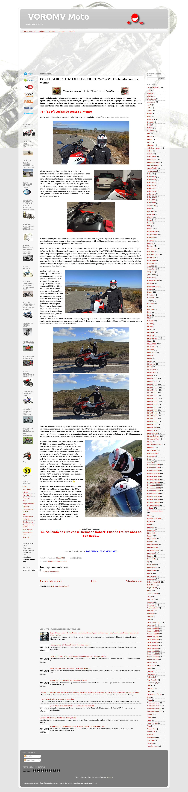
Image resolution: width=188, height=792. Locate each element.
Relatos (42, 31)
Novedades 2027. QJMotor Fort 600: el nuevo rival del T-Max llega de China (77, 726)
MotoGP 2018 (152, 398)
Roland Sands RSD (153, 582)
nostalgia (150, 462)
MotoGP (150, 375)
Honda (149, 289)
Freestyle (150, 263)
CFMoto (150, 136)
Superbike (151, 625)
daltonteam (151, 206)
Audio (149, 111)
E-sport (150, 223)
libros (149, 312)
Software (150, 614)
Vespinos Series (153, 703)
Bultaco (150, 128)
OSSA (149, 516)
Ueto (24, 501)
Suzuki (149, 668)
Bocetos (62, 31)
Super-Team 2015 (153, 622)
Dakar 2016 (151, 185)
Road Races (151, 579)
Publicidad (151, 559)
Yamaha (150, 743)
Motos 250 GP (152, 430)
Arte (149, 108)
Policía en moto (152, 544)
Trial (148, 691)
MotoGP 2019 (152, 401)
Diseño (149, 217)
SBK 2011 (151, 599)
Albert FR (26, 537)
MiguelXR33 (52, 561)
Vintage (150, 717)
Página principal (29, 31)
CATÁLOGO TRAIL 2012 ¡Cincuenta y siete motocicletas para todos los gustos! (78, 656)
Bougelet (150, 122)
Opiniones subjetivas (155, 511)
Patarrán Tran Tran (154, 518)
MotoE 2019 (151, 370)
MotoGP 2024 (152, 416)
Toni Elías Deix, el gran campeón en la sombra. (57, 699)
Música (149, 442)
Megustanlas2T (28, 504)
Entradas (28, 756)
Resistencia (151, 576)
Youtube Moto (152, 746)
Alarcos (150, 93)
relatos (59, 561)
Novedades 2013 (153, 465)
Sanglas (150, 596)
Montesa (150, 350)
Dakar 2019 (151, 194)
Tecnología (151, 674)
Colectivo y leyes (153, 148)
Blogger (109, 777)
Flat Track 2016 (153, 255)
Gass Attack (27, 489)
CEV (148, 134)
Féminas (150, 246)
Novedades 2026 (153, 502)
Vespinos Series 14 (154, 711)
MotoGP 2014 (152, 387)
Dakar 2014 (151, 180)
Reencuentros (152, 567)
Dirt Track (150, 211)
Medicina (150, 335)
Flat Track (150, 252)
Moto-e (150, 355)
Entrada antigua (134, 581)
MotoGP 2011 (152, 378)
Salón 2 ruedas (152, 593)
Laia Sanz (150, 309)
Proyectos (151, 553)
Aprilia (149, 105)
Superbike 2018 (153, 645)
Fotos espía (151, 260)
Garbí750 (150, 266)
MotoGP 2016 (152, 393)
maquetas (151, 332)
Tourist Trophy (152, 683)
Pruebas (150, 556)
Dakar (149, 174)
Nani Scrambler (28, 522)
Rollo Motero (27, 530)
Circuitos (150, 145)
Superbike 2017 (153, 642)
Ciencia (149, 139)
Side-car (150, 611)
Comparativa (151, 157)
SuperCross (151, 663)
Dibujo (149, 208)
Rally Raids (151, 565)
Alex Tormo (151, 99)
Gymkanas (151, 278)
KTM (149, 306)
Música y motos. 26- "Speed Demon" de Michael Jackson (70, 645)
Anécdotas (151, 102)
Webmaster (151, 737)
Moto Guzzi (151, 352)
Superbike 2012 (153, 628)
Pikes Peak (151, 533)
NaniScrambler (152, 453)
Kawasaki (150, 304)
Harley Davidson (153, 280)
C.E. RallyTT (151, 131)
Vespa (149, 700)
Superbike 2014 (153, 634)
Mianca (25, 492)
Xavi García (151, 740)
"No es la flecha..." (153, 87)
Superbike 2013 (153, 631)
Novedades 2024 (153, 496)
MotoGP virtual (152, 427)
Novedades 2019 (153, 482)
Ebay (149, 226)
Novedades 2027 (153, 505)
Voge (149, 720)
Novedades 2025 (153, 499)
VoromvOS (151, 732)
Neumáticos (151, 456)
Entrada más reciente (51, 581)
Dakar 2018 (151, 191)
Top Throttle (152, 680)
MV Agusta (151, 447)
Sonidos (150, 616)
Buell (149, 125)
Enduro (149, 229)
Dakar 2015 (151, 182)
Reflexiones (151, 570)
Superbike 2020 (153, 651)
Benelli (149, 113)
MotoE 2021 (151, 373)
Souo (149, 619)
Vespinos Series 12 (154, 706)
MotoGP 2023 (152, 413)
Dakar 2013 (151, 177)
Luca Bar (150, 321)
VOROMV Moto (56, 16)
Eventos (150, 243)
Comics (150, 154)
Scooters (150, 602)
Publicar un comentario (51, 572)
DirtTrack (150, 214)
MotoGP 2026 (152, 422)
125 (148, 90)
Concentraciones (153, 165)
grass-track (151, 275)
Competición (151, 159)
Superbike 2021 (153, 654)
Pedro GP (26, 519)
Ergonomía (151, 237)
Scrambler (151, 605)
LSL (148, 318)
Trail (148, 685)
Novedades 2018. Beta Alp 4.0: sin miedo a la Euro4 (68, 680)
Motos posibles (153, 439)
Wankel (150, 734)
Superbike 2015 (153, 637)
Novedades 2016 (153, 473)
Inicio (93, 581)
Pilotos (149, 536)
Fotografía (151, 257)
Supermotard (152, 665)
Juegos (150, 301)
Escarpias (26, 506)
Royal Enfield (152, 588)
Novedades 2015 (153, 470)
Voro (149, 726)
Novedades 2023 (153, 493)
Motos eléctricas (153, 436)
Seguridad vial (152, 608)
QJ (148, 562)
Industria (150, 295)
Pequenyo (26, 498)
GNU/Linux (151, 272)
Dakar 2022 (151, 203)
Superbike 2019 (153, 648)
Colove (149, 151)
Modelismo (151, 347)
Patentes (150, 521)
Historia (150, 283)
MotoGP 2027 (152, 424)
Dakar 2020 (151, 197)
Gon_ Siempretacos (28, 515)
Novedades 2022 (153, 491)
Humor (149, 292)
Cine (148, 142)
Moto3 (149, 361)
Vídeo (149, 714)
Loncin (149, 315)
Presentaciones (153, 550)
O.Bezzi (150, 508)
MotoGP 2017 (152, 396)
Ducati (149, 220)
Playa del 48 (27, 495)
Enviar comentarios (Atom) (59, 586)
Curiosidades (152, 171)
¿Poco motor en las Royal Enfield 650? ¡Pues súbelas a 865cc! (72, 706)
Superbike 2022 (153, 657)
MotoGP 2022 (152, 410)
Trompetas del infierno (28, 510)
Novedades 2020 (153, 485)
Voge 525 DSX (152, 723)
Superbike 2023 (153, 660)
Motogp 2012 (152, 381)
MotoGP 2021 (152, 407)
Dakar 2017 (151, 188)
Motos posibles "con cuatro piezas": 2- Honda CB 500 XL (70, 668)
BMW (149, 116)
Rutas (65, 561)
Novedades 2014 (153, 468)
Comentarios (29, 760)
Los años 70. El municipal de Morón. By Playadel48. (58, 718)
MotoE (149, 367)
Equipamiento (152, 234)
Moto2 (149, 358)
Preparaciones (152, 547)
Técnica (52, 31)
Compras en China (153, 162)
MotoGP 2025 (152, 419)
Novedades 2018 (153, 479)
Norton (149, 459)
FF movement (152, 249)
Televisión (151, 677)
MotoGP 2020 (152, 404)
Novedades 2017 (153, 476)
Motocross (151, 364)
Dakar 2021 (151, 200)
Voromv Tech (152, 729)
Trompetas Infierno (154, 694)
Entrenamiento (152, 231)
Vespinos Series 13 (154, 709)
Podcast (150, 542)
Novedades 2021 (153, 488)
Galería (72, 31)
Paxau (25, 486)
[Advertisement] (92, 53)
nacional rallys (152, 450)
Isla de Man (151, 298)
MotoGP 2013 (152, 384)
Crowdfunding (152, 168)
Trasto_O (150, 688)
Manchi (149, 329)
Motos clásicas (152, 433)
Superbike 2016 (153, 639)
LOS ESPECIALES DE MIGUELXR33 (101, 551)
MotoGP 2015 (152, 390)
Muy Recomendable (154, 445)
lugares (150, 324)
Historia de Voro (153, 286)
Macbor (150, 326)
